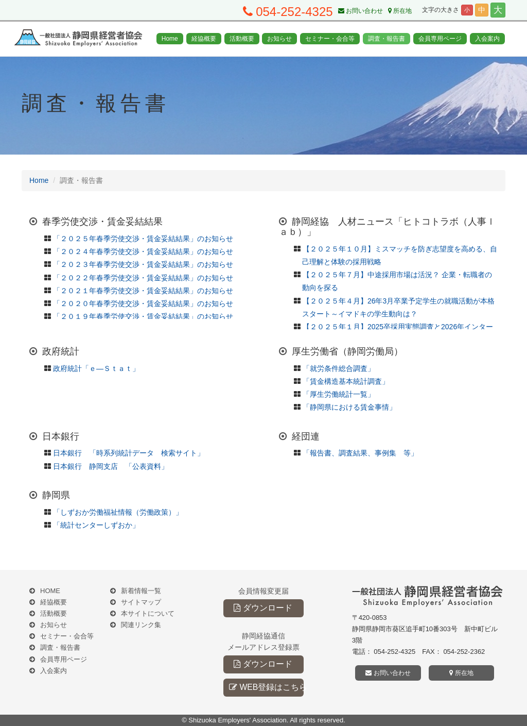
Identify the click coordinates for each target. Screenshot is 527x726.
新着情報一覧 (141, 591)
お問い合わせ (360, 10)
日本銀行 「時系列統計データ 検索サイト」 (128, 453)
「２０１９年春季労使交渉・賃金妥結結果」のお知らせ (143, 316)
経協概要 (203, 38)
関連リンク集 (141, 625)
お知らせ (279, 38)
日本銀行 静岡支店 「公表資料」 (110, 466)
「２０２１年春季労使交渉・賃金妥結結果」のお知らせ (143, 290)
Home (170, 38)
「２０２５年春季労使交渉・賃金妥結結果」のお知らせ (143, 238)
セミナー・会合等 (330, 38)
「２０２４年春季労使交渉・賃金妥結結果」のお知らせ (143, 251)
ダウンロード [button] (263, 607)
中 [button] (481, 10)
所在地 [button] (461, 673)
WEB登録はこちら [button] (266, 687)
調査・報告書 (386, 38)
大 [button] (498, 10)
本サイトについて (147, 613)
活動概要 (242, 38)
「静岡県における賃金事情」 (349, 407)
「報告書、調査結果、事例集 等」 (360, 453)
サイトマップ (141, 602)
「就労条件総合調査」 (339, 368)
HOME (50, 591)
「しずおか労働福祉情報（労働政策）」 (118, 512)
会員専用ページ (440, 38)
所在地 (400, 10)
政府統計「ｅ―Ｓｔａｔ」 (96, 368)
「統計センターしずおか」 (96, 525)
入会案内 (487, 38)
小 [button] (467, 10)
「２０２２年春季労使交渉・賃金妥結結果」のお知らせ (143, 278)
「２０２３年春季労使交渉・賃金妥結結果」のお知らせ (143, 264)
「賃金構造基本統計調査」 (346, 381)
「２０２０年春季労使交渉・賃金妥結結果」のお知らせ (143, 303)
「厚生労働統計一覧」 (339, 394)
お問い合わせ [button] (387, 673)
